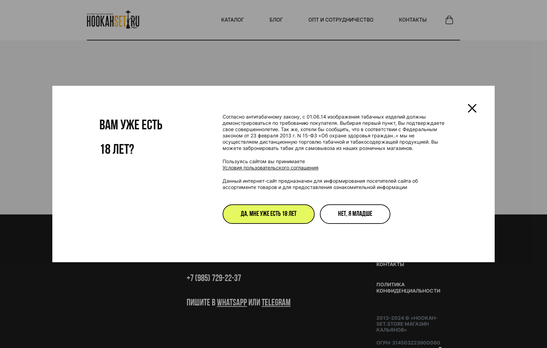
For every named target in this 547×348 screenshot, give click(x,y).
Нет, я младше (355, 214)
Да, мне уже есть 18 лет (269, 214)
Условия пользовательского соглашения (271, 168)
